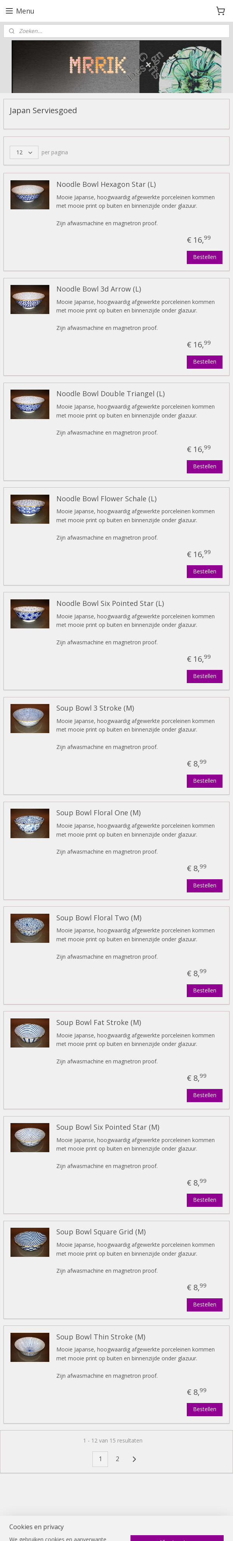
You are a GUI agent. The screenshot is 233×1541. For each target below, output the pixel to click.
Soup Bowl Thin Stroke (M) (100, 1337)
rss (96, 1527)
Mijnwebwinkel (193, 1527)
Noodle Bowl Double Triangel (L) (110, 394)
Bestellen (204, 257)
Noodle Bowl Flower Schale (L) (106, 499)
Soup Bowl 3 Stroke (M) (95, 708)
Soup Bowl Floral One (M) (98, 813)
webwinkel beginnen (125, 1527)
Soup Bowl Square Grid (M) (101, 1232)
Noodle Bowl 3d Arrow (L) (98, 289)
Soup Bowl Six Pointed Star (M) (107, 1127)
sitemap (79, 1527)
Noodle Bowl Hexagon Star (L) (106, 184)
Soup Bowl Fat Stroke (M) (98, 1022)
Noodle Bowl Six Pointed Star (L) (110, 603)
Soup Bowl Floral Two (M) (98, 918)
